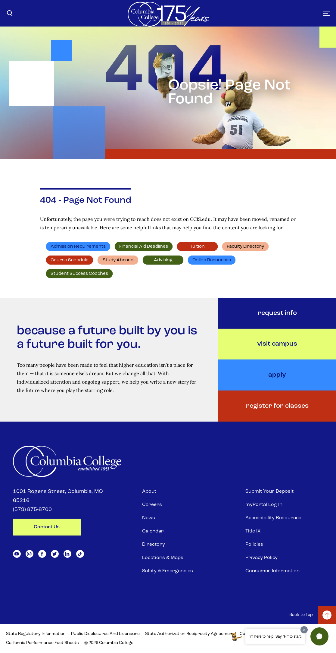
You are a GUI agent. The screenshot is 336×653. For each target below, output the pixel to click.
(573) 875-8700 (32, 510)
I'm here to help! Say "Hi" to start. (275, 636)
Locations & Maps (162, 557)
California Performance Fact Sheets (42, 643)
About (149, 491)
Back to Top (301, 615)
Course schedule (70, 260)
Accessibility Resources (273, 518)
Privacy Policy (261, 557)
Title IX (252, 531)
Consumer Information (272, 571)
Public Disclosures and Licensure (105, 634)
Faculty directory (245, 246)
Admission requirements (78, 246)
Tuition (197, 246)
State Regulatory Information (36, 634)
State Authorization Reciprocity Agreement (189, 634)
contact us (47, 527)
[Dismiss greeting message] (304, 629)
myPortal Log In (263, 504)
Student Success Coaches (79, 274)
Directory (153, 544)
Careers (152, 504)
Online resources (211, 260)
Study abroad (118, 260)
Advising (163, 260)
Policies (254, 544)
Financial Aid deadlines (143, 246)
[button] (319, 636)
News (148, 518)
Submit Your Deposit (269, 491)
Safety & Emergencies (167, 571)
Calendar (153, 531)
